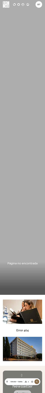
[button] (36, 381)
